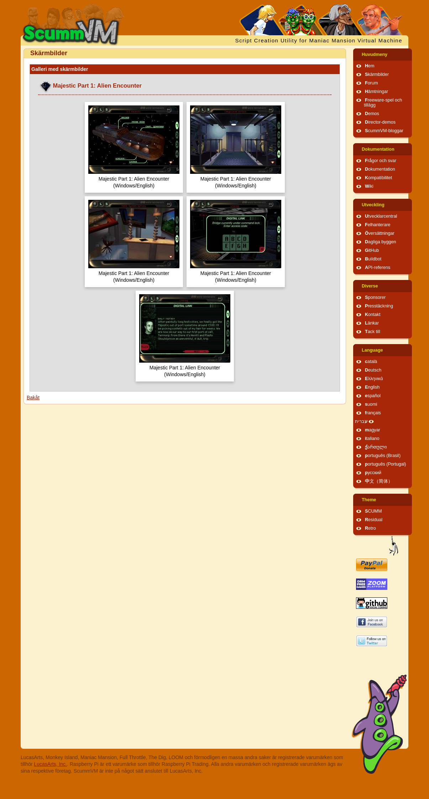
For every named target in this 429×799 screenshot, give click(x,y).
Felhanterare (377, 224)
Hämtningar (376, 91)
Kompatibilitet (378, 177)
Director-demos (380, 122)
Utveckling (373, 204)
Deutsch (373, 370)
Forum (371, 83)
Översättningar (379, 233)
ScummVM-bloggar (384, 130)
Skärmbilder (377, 74)
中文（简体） (379, 481)
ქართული (376, 447)
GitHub (372, 250)
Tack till (372, 331)
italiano (372, 438)
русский (373, 472)
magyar (372, 429)
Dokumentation (378, 149)
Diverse (370, 286)
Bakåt (33, 397)
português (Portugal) (385, 464)
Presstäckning (379, 305)
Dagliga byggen (380, 241)
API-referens (377, 267)
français (373, 412)
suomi (371, 404)
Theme (369, 499)
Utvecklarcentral (381, 216)
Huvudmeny (374, 54)
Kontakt (372, 314)
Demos (372, 113)
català (371, 361)
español (373, 395)
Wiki (369, 186)
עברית (361, 421)
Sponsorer (375, 297)
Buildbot (373, 258)
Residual (373, 519)
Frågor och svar (380, 160)
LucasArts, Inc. (50, 764)
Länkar (372, 323)
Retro (370, 528)
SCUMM (373, 511)
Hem (370, 65)
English (372, 387)
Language (372, 350)
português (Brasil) (383, 455)
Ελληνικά (374, 378)
